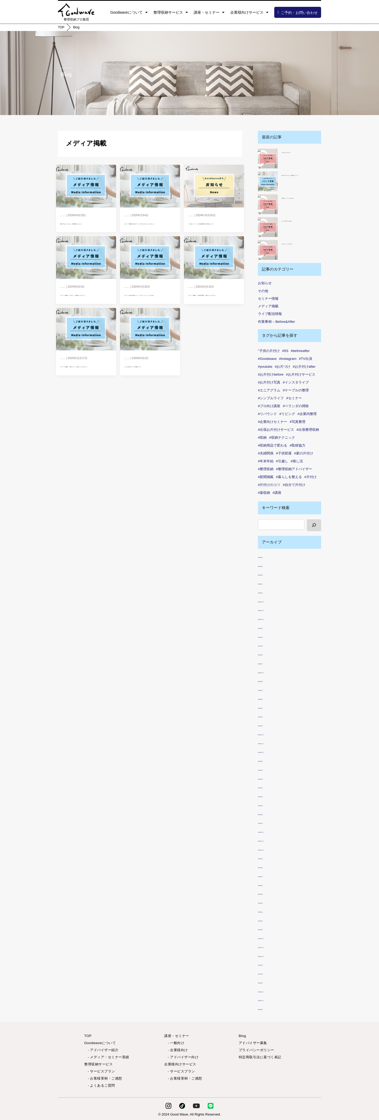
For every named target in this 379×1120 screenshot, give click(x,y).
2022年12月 (268, 831)
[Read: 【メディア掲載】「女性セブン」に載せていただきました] (86, 349)
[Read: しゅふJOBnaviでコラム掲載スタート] (150, 349)
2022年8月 (267, 866)
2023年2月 (267, 813)
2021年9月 (267, 964)
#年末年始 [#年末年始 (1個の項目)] (265, 461)
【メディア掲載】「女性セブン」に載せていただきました (85, 393)
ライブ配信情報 (270, 314)
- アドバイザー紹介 (101, 1050)
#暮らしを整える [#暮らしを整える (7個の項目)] (289, 477)
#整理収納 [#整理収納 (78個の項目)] (265, 469)
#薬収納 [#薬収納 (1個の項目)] (264, 493)
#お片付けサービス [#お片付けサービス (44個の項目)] (300, 374)
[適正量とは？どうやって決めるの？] (268, 204)
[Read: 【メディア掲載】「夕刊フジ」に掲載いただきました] (86, 267)
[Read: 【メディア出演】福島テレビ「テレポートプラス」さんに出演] (150, 267)
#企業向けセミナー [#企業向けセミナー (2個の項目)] (272, 422)
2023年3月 (267, 804)
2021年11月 (268, 946)
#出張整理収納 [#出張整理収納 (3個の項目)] (308, 430)
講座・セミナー (209, 12)
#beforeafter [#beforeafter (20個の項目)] (300, 351)
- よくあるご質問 (99, 1085)
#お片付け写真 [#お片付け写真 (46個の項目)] (269, 382)
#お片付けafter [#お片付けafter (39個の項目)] (304, 367)
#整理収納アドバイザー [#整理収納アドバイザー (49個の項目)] (294, 469)
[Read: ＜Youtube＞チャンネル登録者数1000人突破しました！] (214, 185)
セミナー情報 (268, 298)
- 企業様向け (176, 1050)
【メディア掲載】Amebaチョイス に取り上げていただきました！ (150, 228)
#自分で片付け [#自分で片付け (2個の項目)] (294, 485)
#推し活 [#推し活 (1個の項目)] (297, 461)
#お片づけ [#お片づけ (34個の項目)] (282, 367)
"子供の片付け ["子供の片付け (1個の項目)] (269, 351)
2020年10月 (268, 999)
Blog (76, 27)
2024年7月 (267, 689)
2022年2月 (267, 920)
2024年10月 (268, 672)
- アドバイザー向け (181, 1057)
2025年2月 (267, 654)
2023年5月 (267, 787)
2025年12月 (268, 601)
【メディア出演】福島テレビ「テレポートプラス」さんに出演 (149, 311)
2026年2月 (267, 583)
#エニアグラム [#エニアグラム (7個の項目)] (269, 390)
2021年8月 (267, 973)
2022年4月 (267, 902)
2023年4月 (267, 796)
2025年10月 (268, 618)
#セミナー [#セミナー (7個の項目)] (294, 398)
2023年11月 (268, 742)
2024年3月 (267, 716)
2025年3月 (267, 645)
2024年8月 (267, 680)
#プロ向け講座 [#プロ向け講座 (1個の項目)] (269, 406)
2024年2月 (267, 725)
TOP (61, 27)
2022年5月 (267, 893)
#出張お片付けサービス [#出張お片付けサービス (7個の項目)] (276, 430)
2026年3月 (267, 574)
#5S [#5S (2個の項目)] (285, 351)
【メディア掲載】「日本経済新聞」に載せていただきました (213, 311)
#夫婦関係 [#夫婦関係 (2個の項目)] (265, 453)
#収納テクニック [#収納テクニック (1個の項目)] (282, 437)
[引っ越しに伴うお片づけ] (268, 158)
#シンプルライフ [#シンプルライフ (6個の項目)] (271, 398)
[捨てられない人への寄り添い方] (268, 250)
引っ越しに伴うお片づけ (299, 152)
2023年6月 (267, 778)
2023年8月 (267, 769)
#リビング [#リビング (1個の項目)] (287, 414)
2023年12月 (268, 734)
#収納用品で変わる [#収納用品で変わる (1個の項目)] (272, 445)
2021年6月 (267, 982)
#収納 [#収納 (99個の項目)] (262, 437)
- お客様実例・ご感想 (103, 1078)
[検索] (314, 525)
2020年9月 (267, 1008)
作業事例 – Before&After (276, 322)
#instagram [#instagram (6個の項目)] (287, 359)
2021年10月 (268, 955)
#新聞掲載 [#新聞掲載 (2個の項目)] (265, 477)
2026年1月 (267, 592)
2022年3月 (267, 911)
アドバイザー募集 (253, 1043)
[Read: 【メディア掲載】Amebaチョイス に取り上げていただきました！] (150, 185)
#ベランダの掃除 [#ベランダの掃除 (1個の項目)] (296, 406)
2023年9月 (267, 760)
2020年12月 (268, 991)
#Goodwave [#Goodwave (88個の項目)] (267, 359)
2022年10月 (268, 849)
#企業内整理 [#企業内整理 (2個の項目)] (306, 414)
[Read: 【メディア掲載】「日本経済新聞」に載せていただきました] (214, 267)
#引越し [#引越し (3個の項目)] (282, 461)
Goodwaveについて (129, 12)
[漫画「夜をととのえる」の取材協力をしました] (268, 181)
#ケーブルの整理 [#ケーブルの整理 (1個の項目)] (296, 390)
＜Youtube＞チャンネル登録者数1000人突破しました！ (212, 228)
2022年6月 (267, 884)
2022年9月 (267, 857)
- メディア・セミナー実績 (106, 1057)
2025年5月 (267, 627)
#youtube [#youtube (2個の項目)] (265, 367)
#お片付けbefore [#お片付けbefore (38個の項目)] (270, 374)
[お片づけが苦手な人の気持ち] (268, 227)
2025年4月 (267, 636)
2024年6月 (267, 698)
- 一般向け (174, 1043)
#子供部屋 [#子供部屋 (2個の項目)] (284, 453)
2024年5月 (267, 707)
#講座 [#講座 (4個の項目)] (277, 493)
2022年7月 (267, 875)
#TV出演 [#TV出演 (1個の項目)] (305, 359)
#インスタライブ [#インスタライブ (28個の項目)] (296, 382)
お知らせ (265, 283)
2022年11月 (268, 840)
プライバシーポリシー (256, 1050)
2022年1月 (267, 928)
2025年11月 (268, 609)
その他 (263, 291)
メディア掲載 (268, 306)
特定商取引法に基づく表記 (260, 1057)
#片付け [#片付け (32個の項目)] (310, 477)
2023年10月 (268, 751)
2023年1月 (267, 822)
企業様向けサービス (249, 12)
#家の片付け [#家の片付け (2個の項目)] (303, 453)
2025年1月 (267, 663)
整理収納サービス (170, 12)
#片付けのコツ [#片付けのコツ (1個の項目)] (269, 485)
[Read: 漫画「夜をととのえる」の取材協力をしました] (86, 185)
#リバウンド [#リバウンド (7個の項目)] (267, 414)
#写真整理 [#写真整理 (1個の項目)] (297, 422)
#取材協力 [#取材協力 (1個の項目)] (297, 445)
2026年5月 (267, 556)
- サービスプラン (99, 1071)
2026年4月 (267, 565)
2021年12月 (268, 937)
